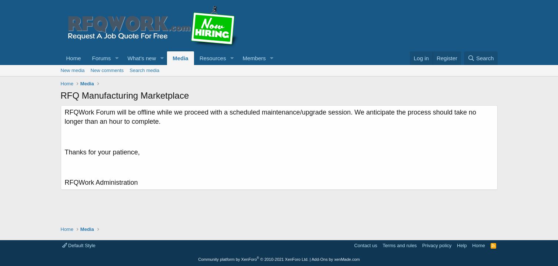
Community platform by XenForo (253, 259)
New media (73, 70)
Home (73, 58)
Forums (101, 58)
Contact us (365, 245)
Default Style (79, 245)
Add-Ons (320, 259)
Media (180, 58)
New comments (107, 70)
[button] (116, 58)
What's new (141, 58)
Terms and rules (399, 245)
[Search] (481, 58)
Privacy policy (436, 245)
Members (254, 58)
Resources (213, 58)
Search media (144, 70)
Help (462, 245)
